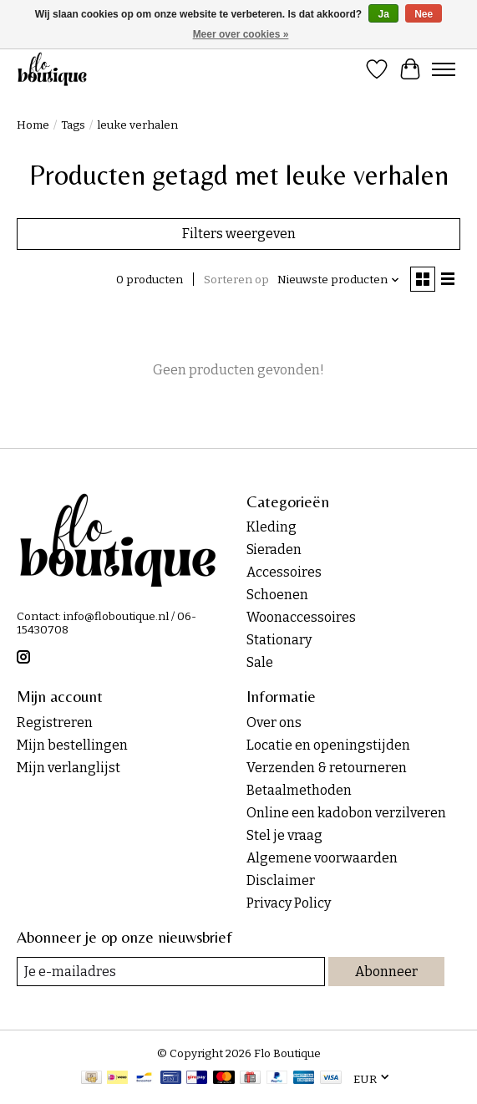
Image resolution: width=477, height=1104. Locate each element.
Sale (259, 662)
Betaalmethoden (299, 790)
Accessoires (284, 572)
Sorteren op (236, 280)
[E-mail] (171, 971)
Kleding (271, 527)
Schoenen (277, 595)
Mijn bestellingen (72, 745)
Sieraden (274, 549)
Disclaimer (280, 880)
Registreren (55, 722)
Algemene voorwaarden (322, 858)
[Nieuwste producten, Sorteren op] (338, 280)
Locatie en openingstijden (328, 745)
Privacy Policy (288, 903)
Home (33, 125)
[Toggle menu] (443, 69)
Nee (423, 14)
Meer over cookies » (241, 34)
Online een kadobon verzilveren (346, 813)
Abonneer (386, 971)
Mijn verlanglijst (68, 768)
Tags (73, 125)
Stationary (279, 640)
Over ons (274, 722)
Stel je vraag (284, 835)
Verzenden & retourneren (326, 768)
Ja (383, 14)
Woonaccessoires (301, 617)
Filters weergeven (239, 234)
